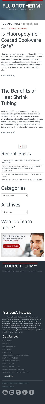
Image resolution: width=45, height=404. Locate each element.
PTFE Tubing (7, 341)
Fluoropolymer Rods (11, 361)
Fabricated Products (11, 366)
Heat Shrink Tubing (10, 358)
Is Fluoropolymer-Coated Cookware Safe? (21, 40)
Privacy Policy (23, 383)
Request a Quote (11, 246)
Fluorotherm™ (20, 266)
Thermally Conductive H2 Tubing (15, 355)
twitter (18, 392)
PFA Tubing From (8, 346)
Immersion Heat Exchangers (13, 369)
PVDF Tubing (7, 352)
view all (7, 376)
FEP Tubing (6, 344)
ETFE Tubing (7, 349)
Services (15, 241)
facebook (31, 392)
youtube (5, 392)
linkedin (11, 392)
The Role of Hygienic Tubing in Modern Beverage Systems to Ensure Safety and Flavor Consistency (21, 169)
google (25, 392)
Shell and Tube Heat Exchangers (15, 372)
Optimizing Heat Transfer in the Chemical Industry (22, 180)
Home (3, 28)
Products (6, 241)
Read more (6, 75)
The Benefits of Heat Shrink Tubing (18, 97)
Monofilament (8, 364)
